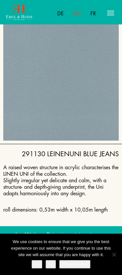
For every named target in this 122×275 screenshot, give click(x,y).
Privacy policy (75, 264)
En (77, 13)
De (60, 13)
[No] (114, 254)
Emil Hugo (31, 13)
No (51, 264)
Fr (93, 13)
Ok (37, 264)
